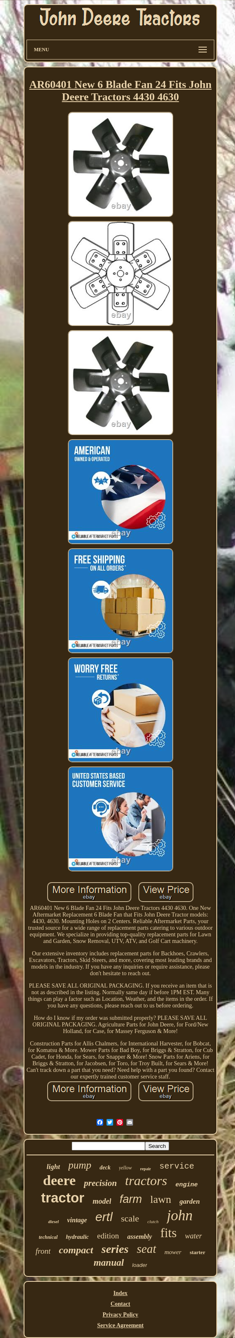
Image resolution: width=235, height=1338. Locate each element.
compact (76, 1250)
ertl (104, 1217)
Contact (120, 1304)
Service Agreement (120, 1325)
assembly (139, 1236)
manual (109, 1262)
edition (108, 1235)
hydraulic (77, 1237)
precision (100, 1183)
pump (80, 1165)
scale (130, 1218)
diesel (53, 1221)
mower (173, 1252)
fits (168, 1233)
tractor (63, 1197)
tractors (146, 1180)
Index (120, 1293)
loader (139, 1265)
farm (130, 1199)
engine (186, 1184)
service (176, 1166)
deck (104, 1167)
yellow (125, 1168)
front (43, 1251)
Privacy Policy (120, 1315)
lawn (160, 1199)
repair (145, 1169)
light (53, 1167)
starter (198, 1252)
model (101, 1201)
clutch (153, 1221)
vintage (77, 1220)
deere (59, 1180)
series (115, 1249)
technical (48, 1237)
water (193, 1236)
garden (189, 1201)
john (179, 1215)
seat (146, 1248)
